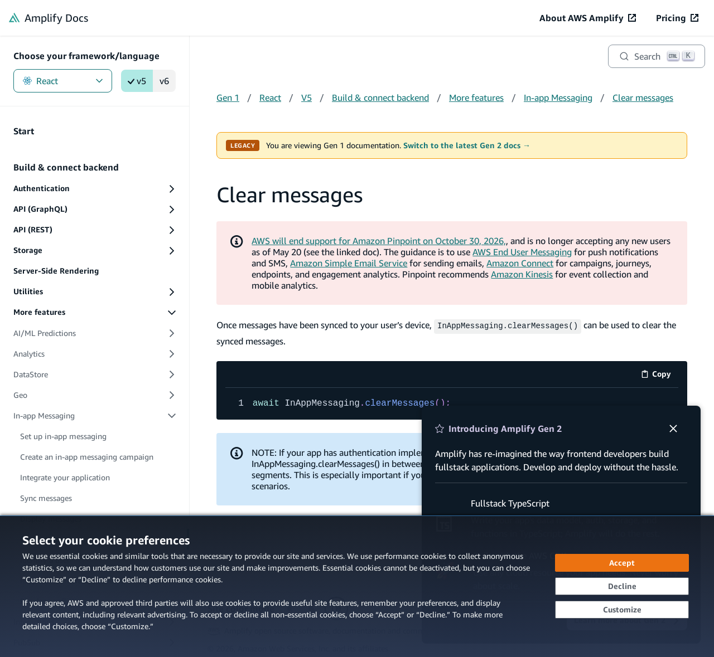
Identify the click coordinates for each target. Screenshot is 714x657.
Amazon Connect (519, 263)
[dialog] (357, 586)
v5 (137, 80)
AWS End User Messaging (522, 251)
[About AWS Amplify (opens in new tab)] (588, 18)
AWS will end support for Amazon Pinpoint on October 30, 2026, (379, 240)
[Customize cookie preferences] (622, 610)
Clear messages (642, 97)
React (63, 80)
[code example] (452, 402)
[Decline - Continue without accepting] (622, 586)
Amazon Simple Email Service (348, 263)
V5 (306, 97)
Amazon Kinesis (522, 274)
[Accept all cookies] (622, 563)
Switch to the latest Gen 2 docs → (466, 145)
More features (476, 97)
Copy (659, 374)
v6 (164, 80)
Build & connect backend (380, 97)
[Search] (656, 56)
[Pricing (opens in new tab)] (677, 18)
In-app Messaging (558, 97)
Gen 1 (227, 97)
